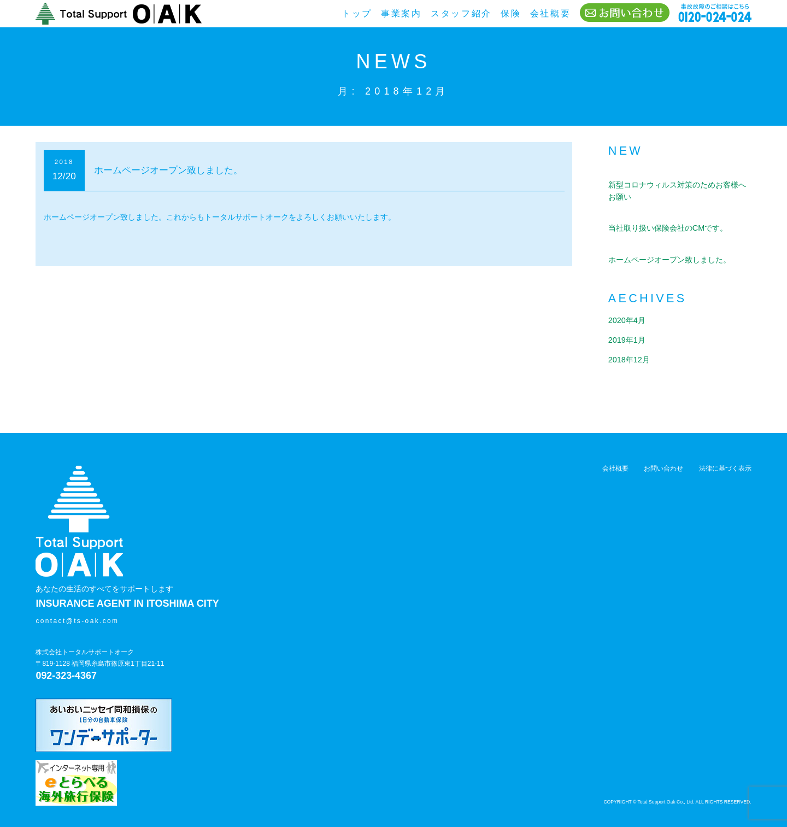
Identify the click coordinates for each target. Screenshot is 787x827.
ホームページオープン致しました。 (168, 170)
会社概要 (550, 13)
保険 (511, 13)
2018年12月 (629, 359)
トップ (357, 13)
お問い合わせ (663, 457)
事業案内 (401, 13)
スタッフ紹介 (461, 13)
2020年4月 (626, 320)
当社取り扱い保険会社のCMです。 (667, 228)
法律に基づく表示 (725, 457)
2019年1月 (626, 340)
